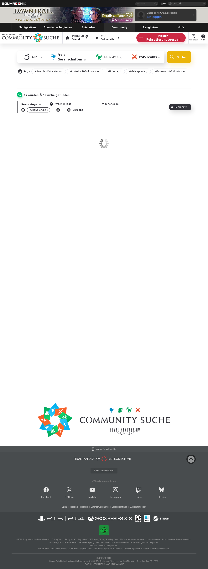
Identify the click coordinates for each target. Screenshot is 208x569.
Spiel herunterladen (104, 470)
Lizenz (64, 507)
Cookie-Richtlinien (119, 507)
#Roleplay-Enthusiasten (48, 71)
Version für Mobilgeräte (106, 449)
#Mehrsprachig (138, 71)
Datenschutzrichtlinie (100, 507)
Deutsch (177, 3)
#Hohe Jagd (114, 71)
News (71, 497)
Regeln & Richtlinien (79, 507)
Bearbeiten (179, 107)
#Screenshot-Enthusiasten (170, 71)
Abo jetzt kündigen (138, 507)
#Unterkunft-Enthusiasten (85, 71)
